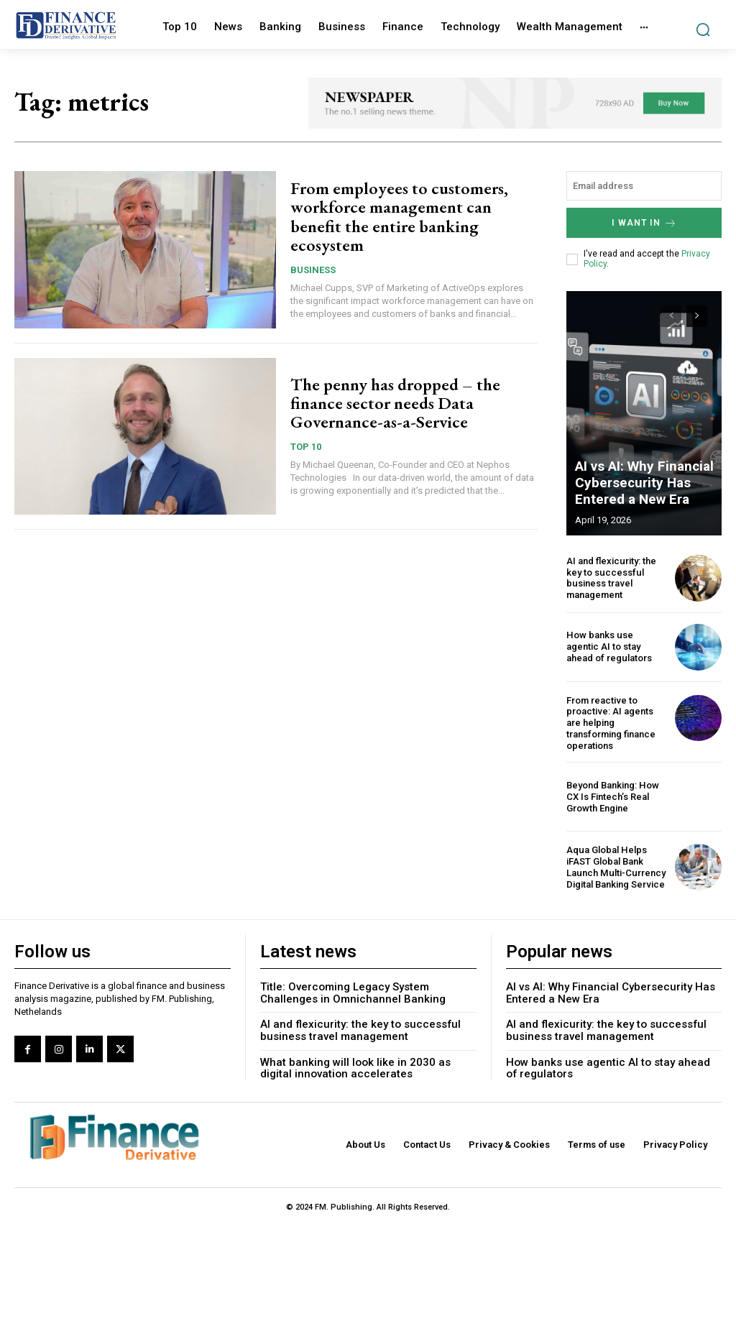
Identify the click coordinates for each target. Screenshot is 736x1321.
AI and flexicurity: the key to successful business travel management (611, 577)
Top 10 (305, 446)
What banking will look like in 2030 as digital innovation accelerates (355, 1066)
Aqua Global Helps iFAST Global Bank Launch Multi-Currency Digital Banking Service (615, 865)
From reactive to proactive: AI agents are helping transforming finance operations (611, 722)
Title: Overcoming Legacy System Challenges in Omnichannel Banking (353, 991)
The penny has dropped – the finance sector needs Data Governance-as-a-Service (395, 403)
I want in (644, 222)
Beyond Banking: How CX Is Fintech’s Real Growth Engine (612, 794)
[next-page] (696, 315)
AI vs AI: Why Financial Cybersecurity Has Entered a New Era (640, 484)
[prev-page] (671, 315)
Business (313, 269)
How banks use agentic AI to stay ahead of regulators (616, 646)
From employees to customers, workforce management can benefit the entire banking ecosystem (399, 216)
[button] (703, 30)
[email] (644, 186)
